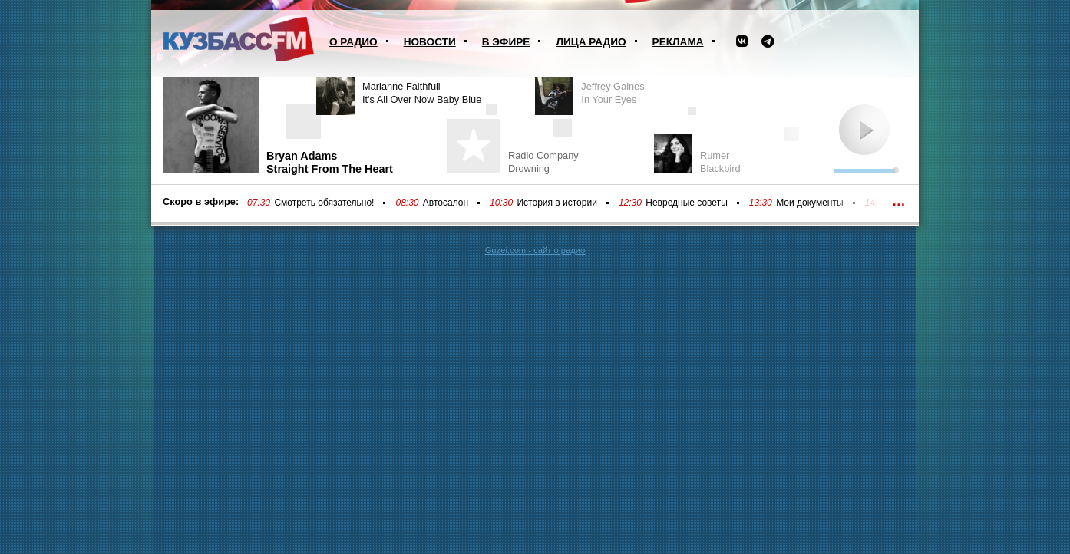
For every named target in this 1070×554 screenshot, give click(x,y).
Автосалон (445, 202)
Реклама (678, 42)
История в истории (556, 202)
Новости (430, 42)
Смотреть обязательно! (324, 202)
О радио (353, 42)
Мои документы (809, 202)
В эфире (506, 42)
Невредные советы (687, 202)
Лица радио (591, 42)
